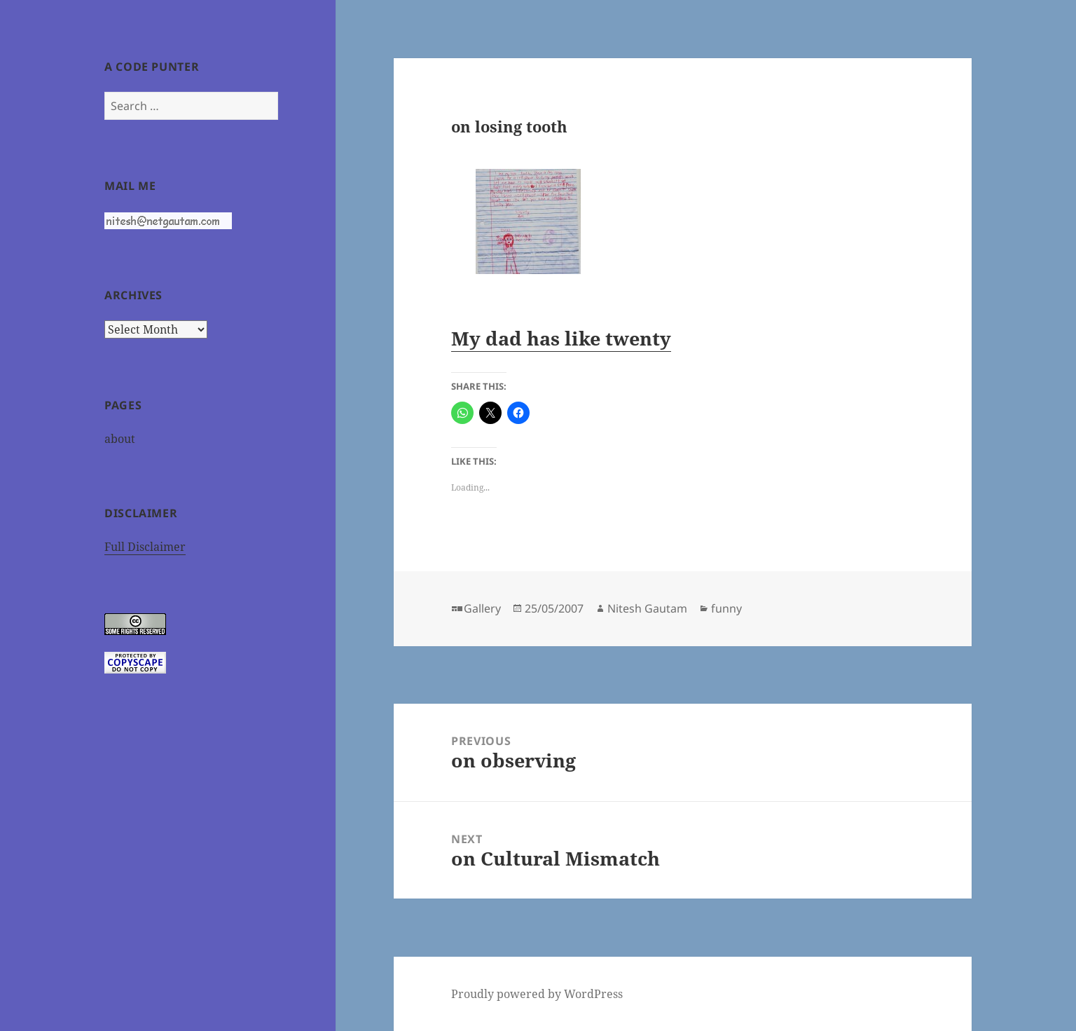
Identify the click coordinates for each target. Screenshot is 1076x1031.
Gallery (482, 608)
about (119, 438)
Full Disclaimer (145, 546)
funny (726, 608)
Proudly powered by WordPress (537, 994)
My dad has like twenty (561, 338)
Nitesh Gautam (647, 608)
